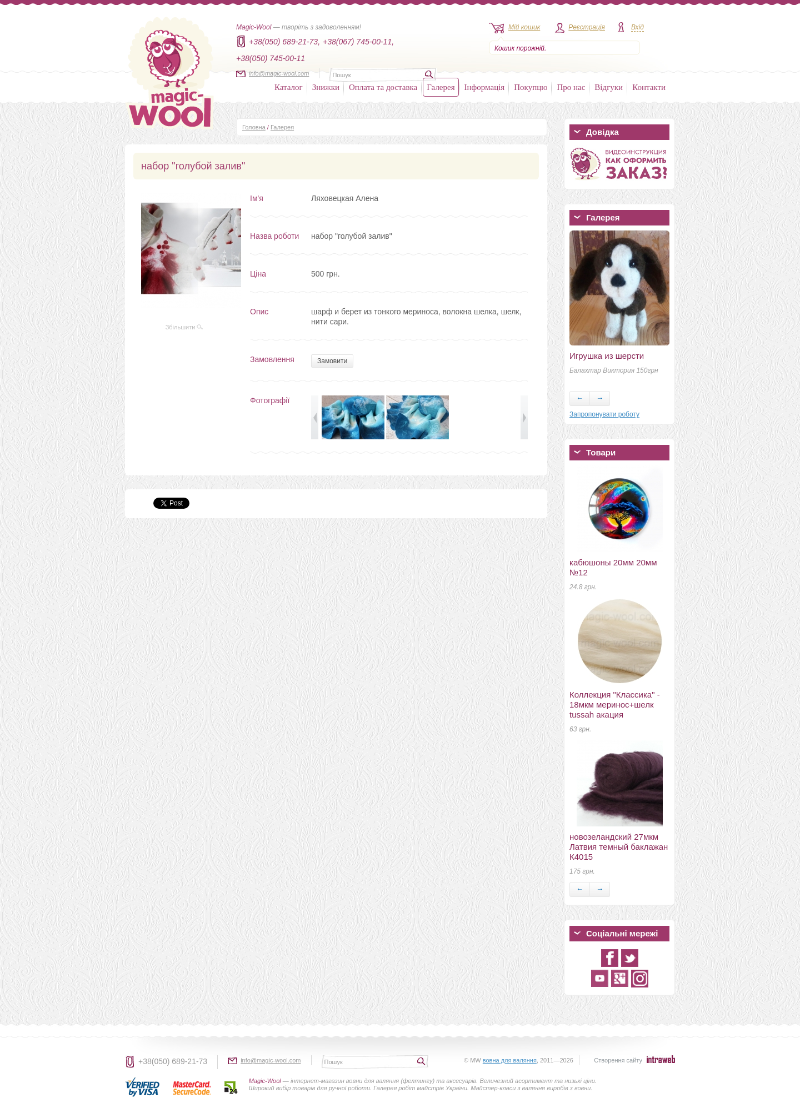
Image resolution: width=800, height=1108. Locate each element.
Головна (254, 127)
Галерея (440, 87)
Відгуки (608, 87)
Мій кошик (524, 27)
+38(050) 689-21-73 (172, 1061)
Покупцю (530, 87)
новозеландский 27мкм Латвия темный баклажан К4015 (618, 846)
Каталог (288, 87)
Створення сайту (618, 1060)
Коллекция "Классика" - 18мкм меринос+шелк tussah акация (614, 704)
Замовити (332, 361)
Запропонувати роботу (604, 414)
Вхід (637, 27)
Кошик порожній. (520, 48)
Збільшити (184, 327)
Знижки (325, 87)
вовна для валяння (510, 1060)
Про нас (571, 87)
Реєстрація (586, 27)
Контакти (649, 87)
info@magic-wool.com (279, 73)
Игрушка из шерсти (606, 355)
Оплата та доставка (383, 87)
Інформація (484, 87)
